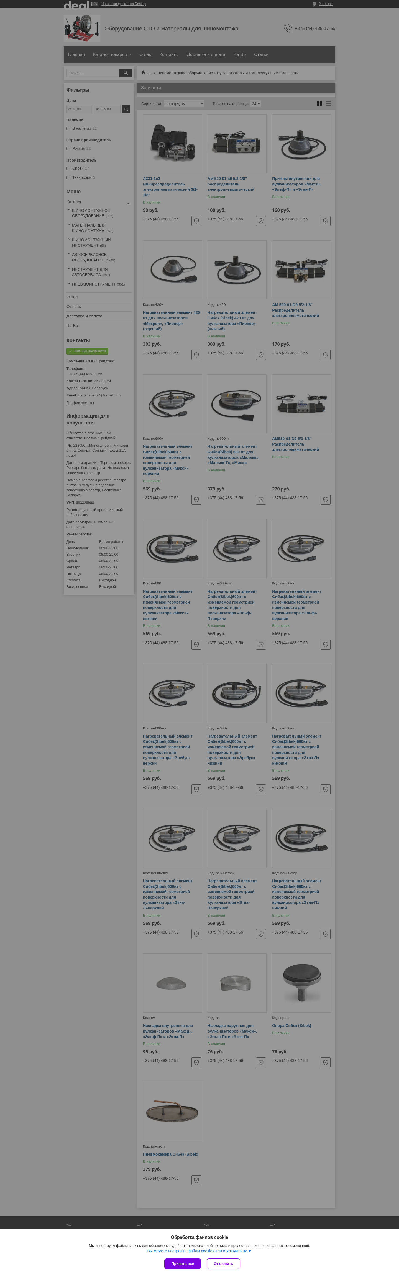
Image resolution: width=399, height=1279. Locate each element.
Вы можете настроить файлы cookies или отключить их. (197, 1251)
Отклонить (223, 1264)
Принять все (183, 1264)
